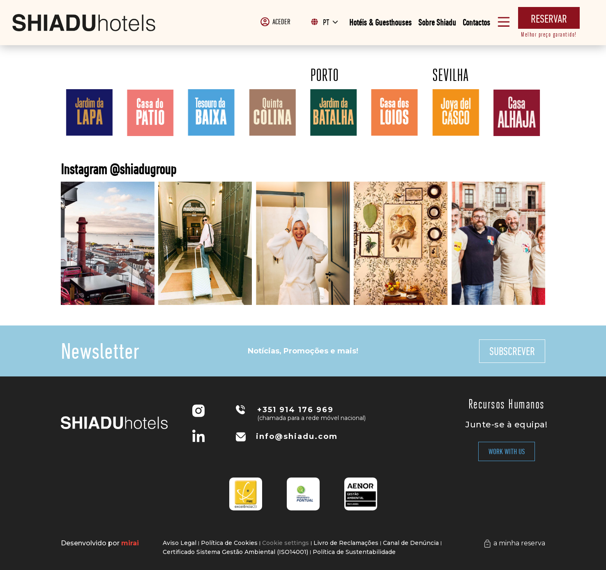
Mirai (130, 543)
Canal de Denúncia (411, 543)
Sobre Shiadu (437, 22)
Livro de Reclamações (345, 543)
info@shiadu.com (297, 436)
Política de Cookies (229, 543)
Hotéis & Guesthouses (380, 22)
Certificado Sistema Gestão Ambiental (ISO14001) (235, 552)
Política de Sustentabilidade (354, 552)
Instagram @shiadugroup (118, 169)
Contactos (476, 22)
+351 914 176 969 (295, 409)
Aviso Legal (179, 543)
